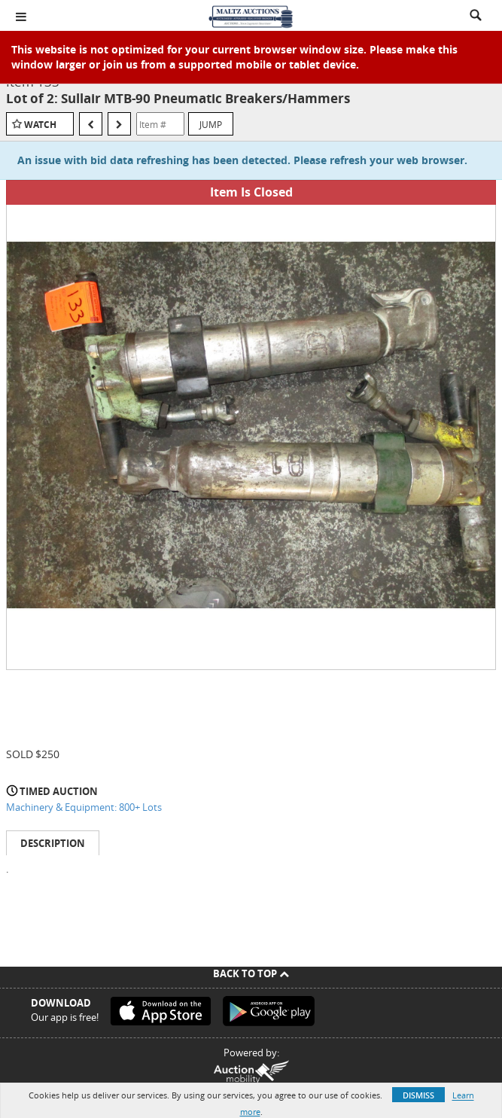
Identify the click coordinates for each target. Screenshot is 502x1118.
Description (52, 843)
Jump (210, 124)
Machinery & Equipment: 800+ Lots (84, 807)
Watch (40, 124)
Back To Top (251, 973)
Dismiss (418, 1095)
